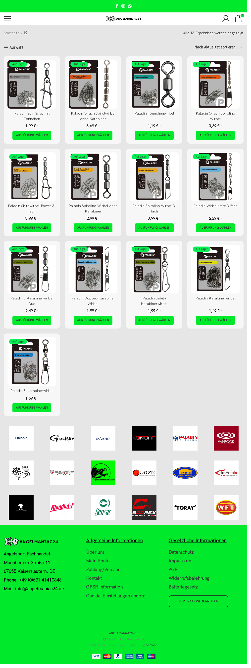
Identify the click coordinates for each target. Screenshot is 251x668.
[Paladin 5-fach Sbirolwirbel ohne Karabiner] (93, 84)
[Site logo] (124, 18)
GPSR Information (104, 587)
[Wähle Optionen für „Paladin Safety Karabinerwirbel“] (154, 320)
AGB (173, 570)
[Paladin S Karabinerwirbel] (31, 361)
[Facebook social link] (117, 6)
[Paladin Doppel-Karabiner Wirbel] (93, 269)
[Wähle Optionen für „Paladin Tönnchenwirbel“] (154, 135)
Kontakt (94, 579)
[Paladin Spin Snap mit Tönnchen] (31, 84)
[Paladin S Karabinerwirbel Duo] (31, 269)
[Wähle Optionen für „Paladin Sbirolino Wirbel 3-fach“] (154, 227)
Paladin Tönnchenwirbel (154, 113)
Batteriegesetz (183, 587)
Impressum (180, 561)
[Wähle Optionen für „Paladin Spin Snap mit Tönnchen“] (31, 135)
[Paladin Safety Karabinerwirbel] (154, 269)
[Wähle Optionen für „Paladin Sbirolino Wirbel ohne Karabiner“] (93, 227)
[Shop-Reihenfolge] (219, 47)
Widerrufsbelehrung (189, 579)
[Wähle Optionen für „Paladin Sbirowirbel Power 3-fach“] (31, 227)
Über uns (95, 552)
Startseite (11, 33)
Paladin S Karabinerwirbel (31, 390)
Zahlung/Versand (103, 570)
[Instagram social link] (123, 6)
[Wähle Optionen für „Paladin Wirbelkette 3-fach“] (215, 227)
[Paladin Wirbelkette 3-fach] (215, 176)
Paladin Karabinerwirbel (216, 298)
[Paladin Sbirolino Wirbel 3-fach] (154, 176)
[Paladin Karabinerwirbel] (215, 269)
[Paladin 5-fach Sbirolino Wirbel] (215, 84)
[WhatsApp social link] (130, 6)
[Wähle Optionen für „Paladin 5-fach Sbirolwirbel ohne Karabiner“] (93, 135)
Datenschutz (181, 552)
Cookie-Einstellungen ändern (115, 596)
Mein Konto (97, 561)
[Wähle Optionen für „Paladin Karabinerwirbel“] (215, 320)
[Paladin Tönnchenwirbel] (154, 84)
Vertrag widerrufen (198, 601)
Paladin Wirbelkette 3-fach (215, 206)
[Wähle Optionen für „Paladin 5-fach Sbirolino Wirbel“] (215, 135)
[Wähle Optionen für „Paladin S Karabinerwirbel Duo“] (31, 320)
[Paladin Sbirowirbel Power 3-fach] (31, 176)
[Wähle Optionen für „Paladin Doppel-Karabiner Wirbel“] (93, 320)
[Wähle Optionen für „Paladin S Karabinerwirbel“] (31, 407)
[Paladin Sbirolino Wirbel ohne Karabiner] (93, 176)
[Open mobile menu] (7, 19)
